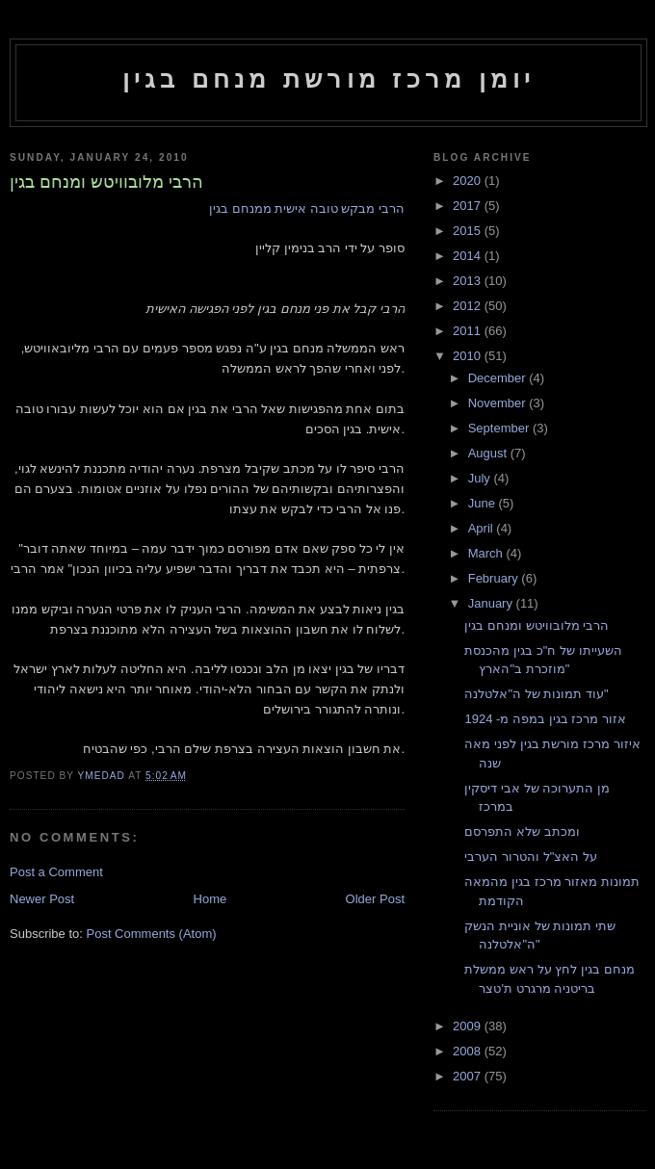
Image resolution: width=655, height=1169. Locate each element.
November (499, 403)
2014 (469, 255)
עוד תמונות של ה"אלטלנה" (536, 694)
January (492, 603)
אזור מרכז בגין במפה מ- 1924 (544, 719)
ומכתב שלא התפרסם (521, 831)
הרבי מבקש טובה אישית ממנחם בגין (307, 208)
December (499, 378)
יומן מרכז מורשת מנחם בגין (329, 79)
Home (210, 899)
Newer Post (42, 899)
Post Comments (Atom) (152, 933)
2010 (469, 356)
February (495, 578)
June (483, 503)
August (489, 453)
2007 (469, 1076)
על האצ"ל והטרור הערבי (530, 856)
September (500, 428)
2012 (469, 306)
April (482, 528)
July (481, 478)
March (487, 553)
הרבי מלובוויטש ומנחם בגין (536, 625)
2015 (469, 230)
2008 (469, 1051)
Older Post (375, 899)
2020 (469, 180)
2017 (469, 205)
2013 (469, 280)
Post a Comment (56, 872)
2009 (469, 1026)
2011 (469, 331)
